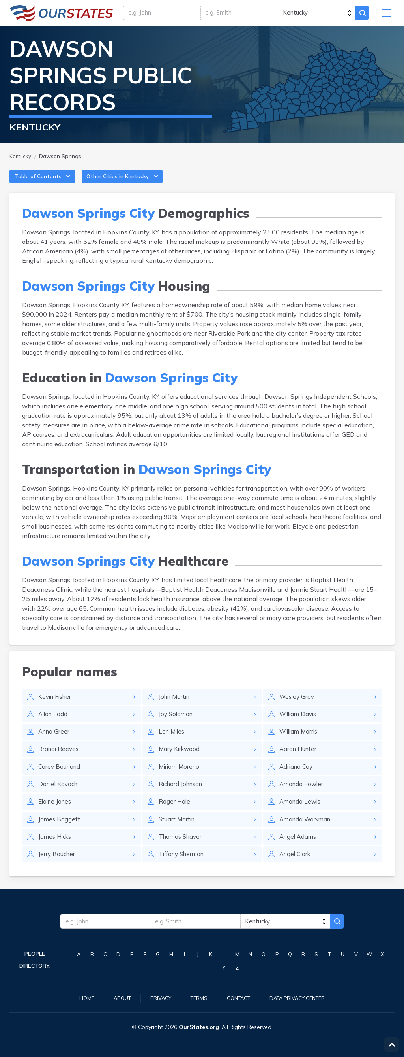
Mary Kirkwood (180, 759)
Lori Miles (172, 741)
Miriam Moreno (180, 777)
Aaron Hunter (298, 759)
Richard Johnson (182, 796)
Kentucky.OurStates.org (61, 15)
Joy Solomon (177, 723)
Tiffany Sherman (183, 868)
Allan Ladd (53, 723)
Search (361, 14)
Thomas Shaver (182, 850)
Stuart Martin (177, 832)
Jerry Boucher (57, 868)
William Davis (299, 723)
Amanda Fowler (302, 796)
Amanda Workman (307, 832)
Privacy (157, 997)
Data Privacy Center (301, 997)
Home (80, 997)
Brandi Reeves (59, 759)
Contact (238, 997)
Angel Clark (296, 868)
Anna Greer (54, 741)
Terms (197, 997)
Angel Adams (299, 850)
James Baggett (59, 832)
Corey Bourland (60, 777)
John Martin (176, 705)
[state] (315, 14)
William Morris (300, 741)
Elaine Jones (56, 814)
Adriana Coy (297, 777)
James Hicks (56, 850)
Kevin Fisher (56, 705)
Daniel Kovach (59, 796)
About (116, 997)
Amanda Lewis (301, 814)
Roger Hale (175, 814)
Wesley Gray (297, 705)
